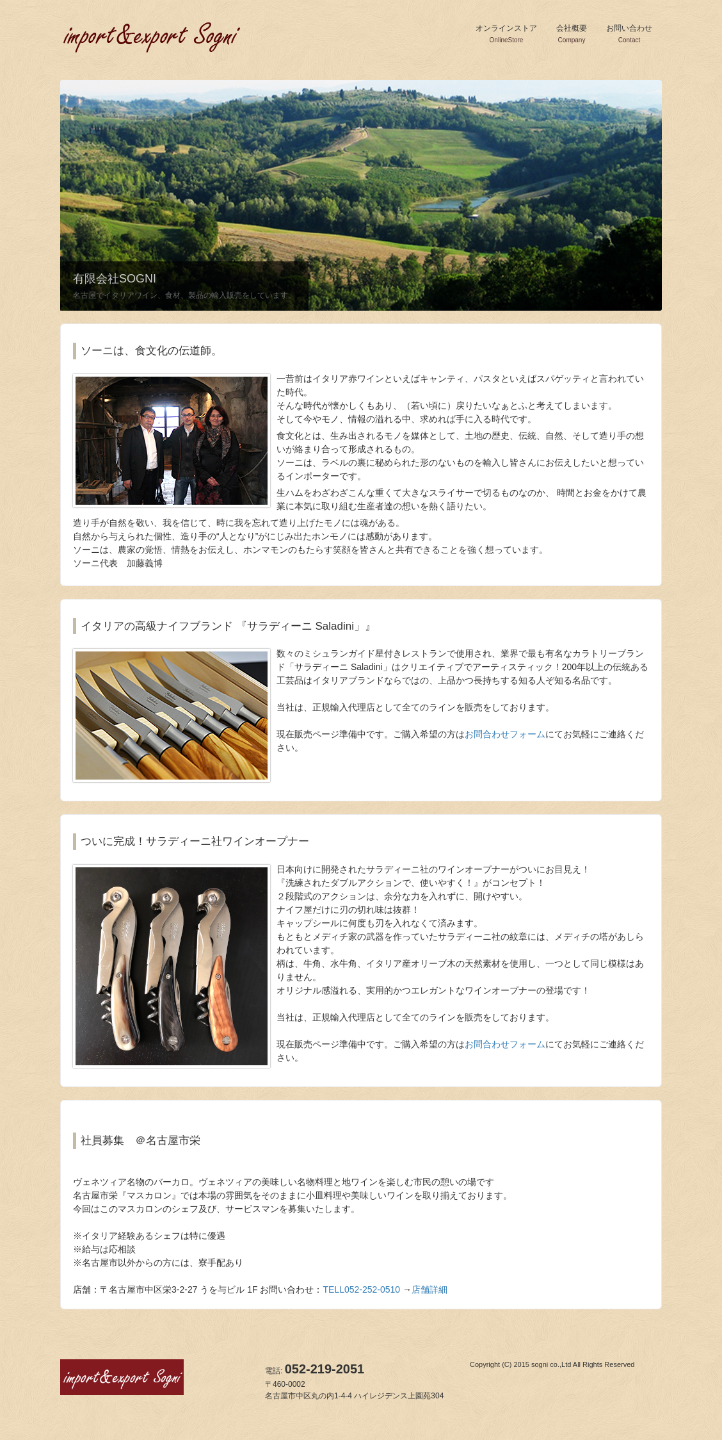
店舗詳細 (429, 1289)
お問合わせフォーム (505, 734)
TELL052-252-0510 (361, 1289)
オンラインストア (506, 34)
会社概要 (571, 34)
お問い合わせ (629, 34)
